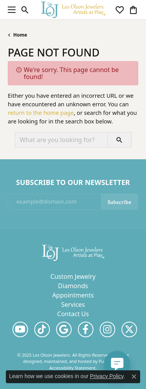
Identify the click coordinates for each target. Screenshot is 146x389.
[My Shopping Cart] (133, 10)
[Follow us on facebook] (85, 329)
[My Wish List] (120, 10)
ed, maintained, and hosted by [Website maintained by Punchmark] (68, 361)
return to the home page (41, 112)
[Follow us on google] (64, 329)
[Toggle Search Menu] (25, 10)
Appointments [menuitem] (73, 295)
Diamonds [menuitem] (73, 286)
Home (20, 35)
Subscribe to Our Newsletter (73, 182)
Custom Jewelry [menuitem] (73, 276)
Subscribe (119, 201)
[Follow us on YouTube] (20, 329)
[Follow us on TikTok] (42, 329)
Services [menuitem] (73, 304)
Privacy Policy (106, 376)
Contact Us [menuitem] (73, 314)
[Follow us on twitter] (129, 329)
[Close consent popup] (134, 376)
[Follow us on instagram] (107, 329)
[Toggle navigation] (9, 10)
